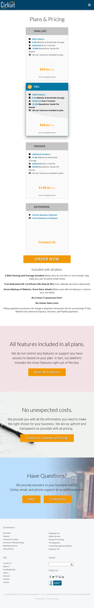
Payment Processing (56, 539)
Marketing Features (10, 546)
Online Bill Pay (8, 549)
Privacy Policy (40, 599)
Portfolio (6, 579)
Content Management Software (60, 546)
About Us (6, 576)
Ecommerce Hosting (10, 539)
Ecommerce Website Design (13, 542)
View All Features (47, 372)
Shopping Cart (54, 533)
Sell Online (7, 533)
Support (6, 566)
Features (6, 536)
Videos (5, 573)
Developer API (54, 549)
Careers (6, 582)
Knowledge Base (9, 569)
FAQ (31, 499)
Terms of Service (52, 599)
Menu (89, 4)
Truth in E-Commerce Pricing (47, 438)
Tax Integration (54, 543)
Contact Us (58, 499)
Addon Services (54, 536)
